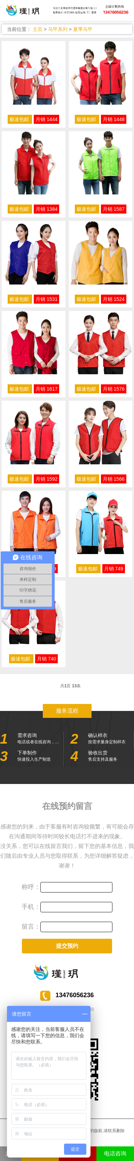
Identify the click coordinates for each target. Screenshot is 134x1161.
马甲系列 (58, 29)
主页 (37, 29)
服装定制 (67, 11)
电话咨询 (115, 1153)
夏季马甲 (83, 29)
